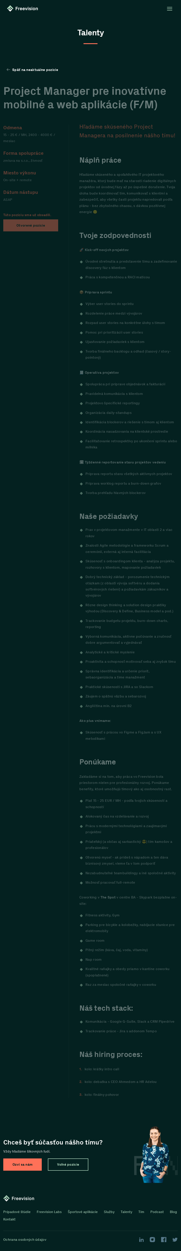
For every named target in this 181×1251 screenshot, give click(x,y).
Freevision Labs (49, 1212)
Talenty (126, 1212)
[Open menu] (169, 8)
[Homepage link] (23, 8)
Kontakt (9, 1219)
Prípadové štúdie (17, 1212)
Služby (109, 1212)
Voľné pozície (68, 1164)
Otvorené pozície (30, 225)
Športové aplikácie (83, 1212)
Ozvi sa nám (22, 1164)
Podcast (157, 1212)
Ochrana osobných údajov (24, 1239)
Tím (141, 1212)
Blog (173, 1212)
